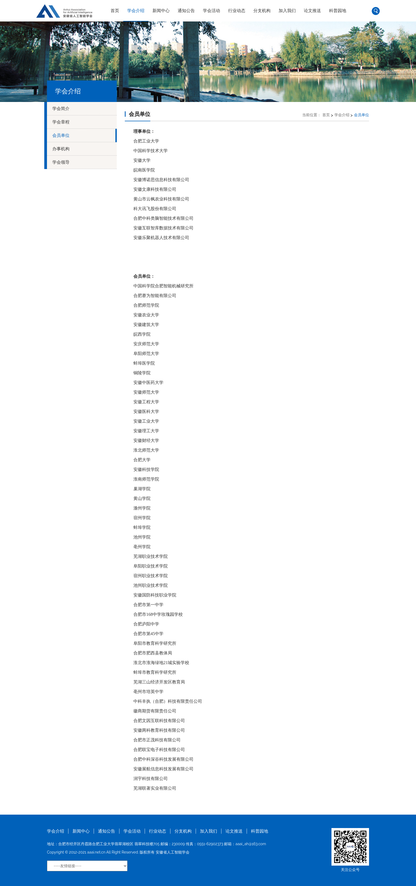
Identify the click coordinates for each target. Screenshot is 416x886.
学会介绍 (135, 10)
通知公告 (186, 10)
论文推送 (312, 10)
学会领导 (61, 162)
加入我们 (287, 10)
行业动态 (236, 10)
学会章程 (61, 122)
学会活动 (211, 10)
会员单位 (61, 135)
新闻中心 (161, 10)
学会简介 (61, 108)
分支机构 (262, 10)
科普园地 (337, 10)
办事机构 (61, 148)
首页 (115, 10)
